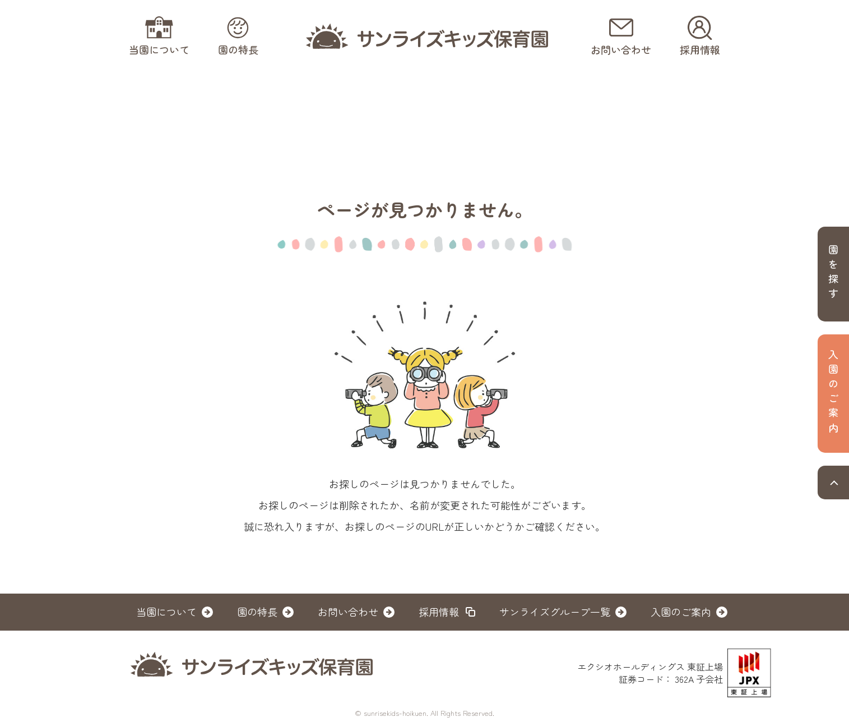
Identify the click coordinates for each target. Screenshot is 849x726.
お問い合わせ (348, 611)
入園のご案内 (681, 611)
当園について (166, 611)
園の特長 (257, 611)
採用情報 (439, 611)
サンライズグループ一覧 (554, 611)
